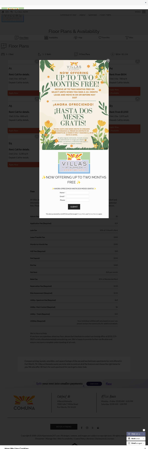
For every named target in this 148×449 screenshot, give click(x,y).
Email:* (62, 187)
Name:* (62, 183)
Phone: (62, 191)
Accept (124, 442)
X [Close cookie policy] (145, 439)
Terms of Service (93, 205)
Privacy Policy (81, 205)
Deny (135, 442)
